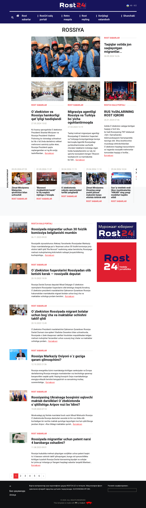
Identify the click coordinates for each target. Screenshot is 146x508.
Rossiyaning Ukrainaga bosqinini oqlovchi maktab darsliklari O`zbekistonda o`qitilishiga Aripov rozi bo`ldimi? (62, 401)
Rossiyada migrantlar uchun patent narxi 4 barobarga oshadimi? (61, 441)
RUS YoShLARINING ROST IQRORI (119, 113)
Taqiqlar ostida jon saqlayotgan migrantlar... (117, 48)
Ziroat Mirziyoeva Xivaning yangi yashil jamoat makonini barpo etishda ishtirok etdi (96, 193)
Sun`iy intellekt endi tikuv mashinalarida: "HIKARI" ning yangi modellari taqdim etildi (121, 193)
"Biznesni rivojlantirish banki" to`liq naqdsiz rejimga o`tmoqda (46, 191)
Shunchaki (129, 15)
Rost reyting (85, 17)
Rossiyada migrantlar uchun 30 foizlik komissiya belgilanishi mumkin (59, 231)
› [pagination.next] (43, 476)
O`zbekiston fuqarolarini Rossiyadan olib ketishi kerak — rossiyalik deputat (61, 272)
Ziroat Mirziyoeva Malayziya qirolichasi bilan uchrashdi (20, 191)
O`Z (135, 5)
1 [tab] (136, 176)
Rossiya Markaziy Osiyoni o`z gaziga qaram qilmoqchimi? (58, 358)
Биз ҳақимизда (17, 491)
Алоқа (13, 495)
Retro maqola (68, 17)
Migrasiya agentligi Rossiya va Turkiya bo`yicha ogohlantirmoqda (82, 117)
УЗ (129, 5)
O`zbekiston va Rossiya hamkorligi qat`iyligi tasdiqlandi (46, 115)
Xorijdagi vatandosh (104, 17)
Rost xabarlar (26, 17)
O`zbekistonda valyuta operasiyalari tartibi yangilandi (71, 190)
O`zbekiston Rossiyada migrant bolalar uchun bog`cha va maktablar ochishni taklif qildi (59, 315)
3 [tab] (136, 179)
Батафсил (49, 153)
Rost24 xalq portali (46, 17)
